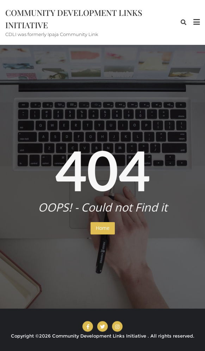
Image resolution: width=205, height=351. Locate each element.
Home (103, 228)
